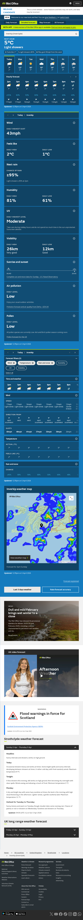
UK (59, 22)
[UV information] (73, 210)
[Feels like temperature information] (73, 143)
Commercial (25, 892)
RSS (40, 900)
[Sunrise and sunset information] (73, 261)
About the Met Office (28, 886)
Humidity (61, 363)
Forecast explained (71, 581)
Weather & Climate (27, 862)
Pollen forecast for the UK (17, 337)
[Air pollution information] (73, 285)
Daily (11, 22)
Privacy (41, 897)
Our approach (43, 865)
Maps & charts (26, 870)
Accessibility (43, 889)
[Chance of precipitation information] (73, 164)
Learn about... (25, 878)
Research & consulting (63, 875)
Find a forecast (26, 865)
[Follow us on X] (51, 914)
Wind (10, 363)
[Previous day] (8, 115)
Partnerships (25, 900)
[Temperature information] (76, 438)
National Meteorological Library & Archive (9, 871)
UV (10, 368)
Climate (24, 873)
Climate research (44, 870)
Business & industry (62, 870)
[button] (42, 526)
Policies (41, 886)
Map (45, 22)
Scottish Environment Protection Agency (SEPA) (25, 726)
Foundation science (45, 875)
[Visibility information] (73, 238)
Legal (40, 894)
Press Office (25, 894)
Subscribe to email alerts (27, 906)
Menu (77, 3)
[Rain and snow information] (76, 464)
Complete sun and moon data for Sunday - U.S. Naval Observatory (32, 277)
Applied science (44, 873)
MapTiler (62, 562)
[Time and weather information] (76, 378)
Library (41, 878)
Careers (24, 897)
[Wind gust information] (73, 122)
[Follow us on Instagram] (70, 914)
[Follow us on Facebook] (61, 914)
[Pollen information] (73, 315)
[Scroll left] (70, 77)
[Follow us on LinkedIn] (75, 914)
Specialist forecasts (27, 875)
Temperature (26, 363)
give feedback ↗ (51, 17)
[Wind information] (76, 395)
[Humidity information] (73, 190)
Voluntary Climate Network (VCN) (8, 885)
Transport (59, 867)
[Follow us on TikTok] (65, 914)
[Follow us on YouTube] (56, 914)
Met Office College (8, 865)
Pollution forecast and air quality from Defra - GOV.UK (28, 307)
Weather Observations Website (9, 879)
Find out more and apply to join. (63, 27)
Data (57, 873)
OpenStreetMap (71, 562)
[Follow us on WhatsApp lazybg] (79, 914)
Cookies (41, 892)
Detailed (28, 22)
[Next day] (13, 115)
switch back (64, 17)
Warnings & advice (27, 867)
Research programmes (46, 862)
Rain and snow (45, 363)
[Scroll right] (76, 77)
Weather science (44, 867)
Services (58, 862)
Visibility (21, 368)
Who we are (25, 889)
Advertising (59, 881)
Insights (58, 878)
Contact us (25, 902)
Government (60, 865)
